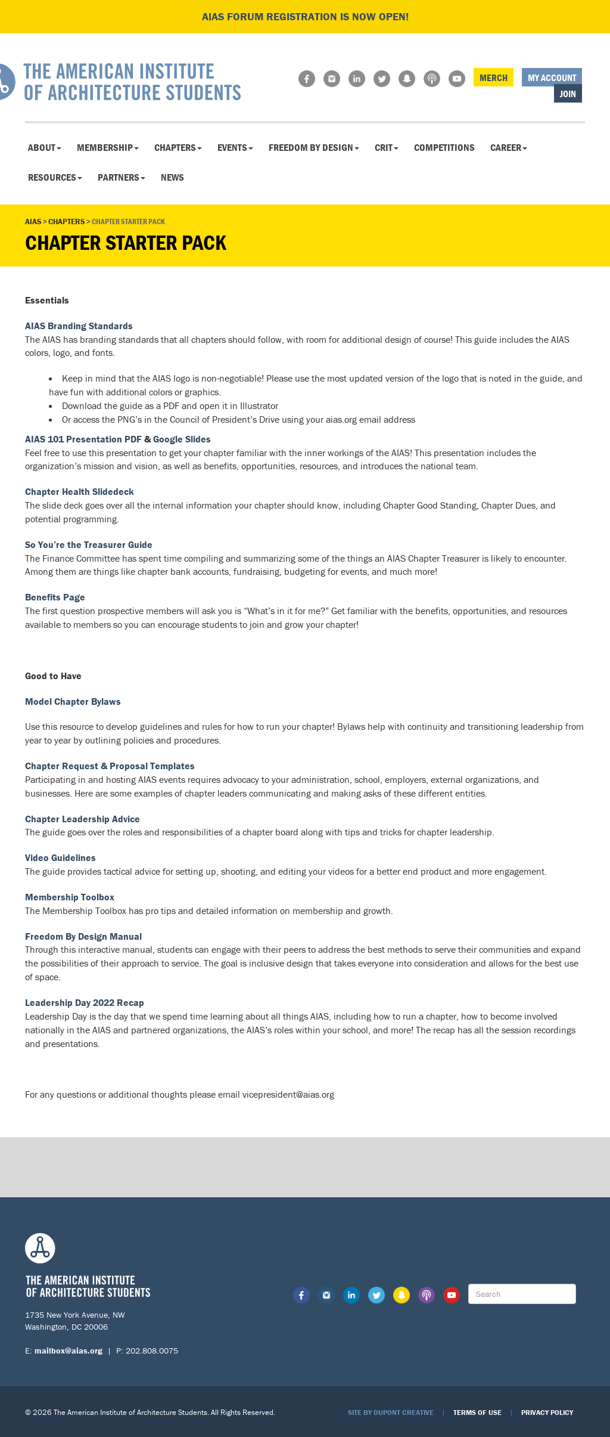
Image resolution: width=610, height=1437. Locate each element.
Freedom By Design (314, 147)
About (44, 147)
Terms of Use (477, 1412)
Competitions (444, 147)
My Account (552, 77)
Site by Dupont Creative (391, 1412)
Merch (494, 77)
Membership (108, 147)
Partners (121, 177)
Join (568, 94)
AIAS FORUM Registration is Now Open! (305, 16)
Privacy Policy (547, 1412)
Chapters (178, 147)
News (172, 177)
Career (508, 147)
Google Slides (182, 439)
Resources (55, 177)
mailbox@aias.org (68, 1350)
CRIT (387, 147)
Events (235, 147)
